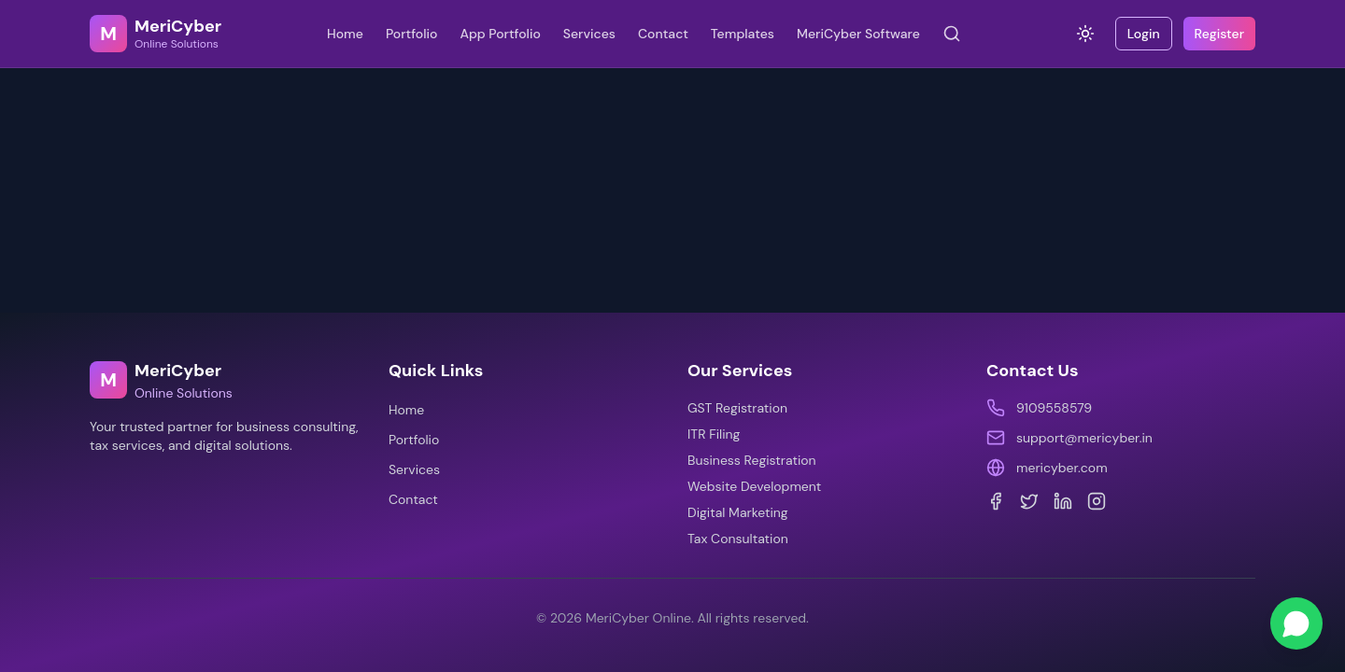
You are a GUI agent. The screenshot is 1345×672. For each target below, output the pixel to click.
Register (1219, 33)
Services (589, 33)
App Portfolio (500, 33)
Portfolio (412, 33)
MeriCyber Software (858, 33)
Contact (663, 33)
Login (1143, 33)
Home (345, 33)
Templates (742, 33)
